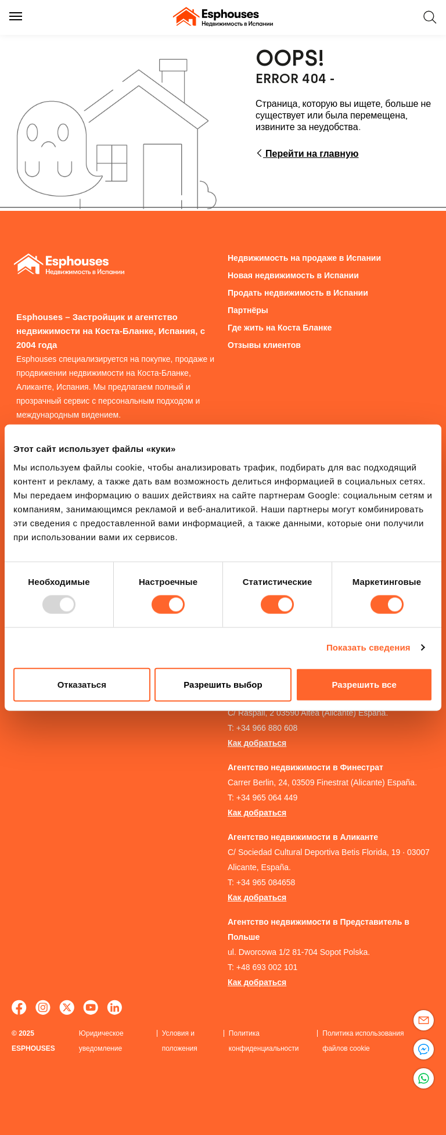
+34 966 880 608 (267, 727)
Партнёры (248, 310)
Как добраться (257, 743)
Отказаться (81, 684)
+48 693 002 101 (267, 967)
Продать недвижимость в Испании (298, 292)
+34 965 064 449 (267, 797)
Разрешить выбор (223, 684)
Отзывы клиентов (264, 345)
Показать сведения (368, 647)
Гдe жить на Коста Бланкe (280, 327)
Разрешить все (364, 684)
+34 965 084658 (266, 882)
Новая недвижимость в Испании (293, 275)
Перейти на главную (307, 153)
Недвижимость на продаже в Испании (304, 258)
